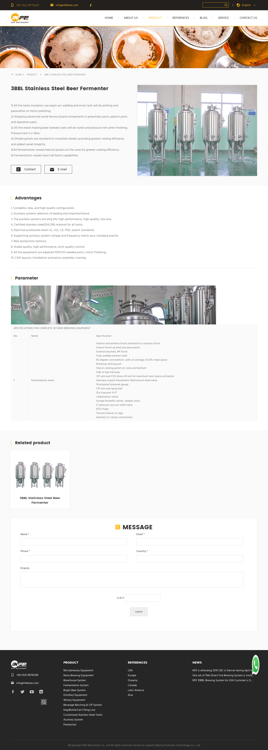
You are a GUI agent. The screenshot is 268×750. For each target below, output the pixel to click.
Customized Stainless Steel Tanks (83, 715)
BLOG (203, 18)
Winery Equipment (74, 700)
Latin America (136, 690)
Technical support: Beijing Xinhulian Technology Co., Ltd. (166, 745)
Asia (130, 695)
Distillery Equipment (75, 695)
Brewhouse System (74, 680)
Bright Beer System (74, 690)
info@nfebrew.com (67, 5)
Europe (132, 675)
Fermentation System (76, 685)
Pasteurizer (69, 724)
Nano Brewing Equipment (78, 675)
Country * (189, 554)
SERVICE (223, 18)
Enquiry (132, 577)
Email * (189, 537)
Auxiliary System (73, 719)
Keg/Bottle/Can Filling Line (79, 710)
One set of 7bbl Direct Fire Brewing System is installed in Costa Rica (223, 675)
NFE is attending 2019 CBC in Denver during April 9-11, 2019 (223, 670)
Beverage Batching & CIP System (82, 705)
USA (130, 670)
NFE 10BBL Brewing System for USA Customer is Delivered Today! (223, 680)
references (180, 18)
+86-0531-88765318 (27, 5)
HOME (109, 18)
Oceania (132, 680)
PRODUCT (155, 18)
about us (131, 18)
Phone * (74, 554)
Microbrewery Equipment (78, 670)
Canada (132, 685)
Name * (74, 537)
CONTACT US (248, 18)
